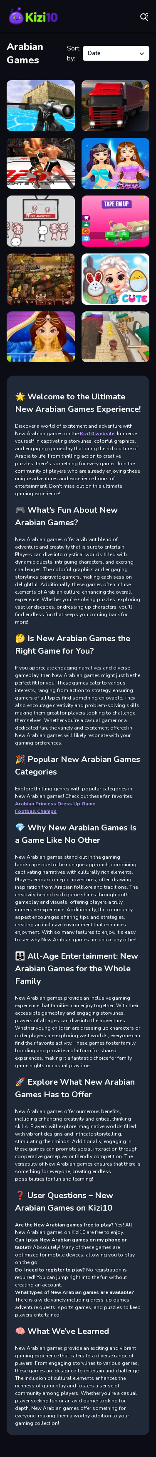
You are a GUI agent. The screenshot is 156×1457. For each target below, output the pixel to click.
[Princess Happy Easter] (116, 279)
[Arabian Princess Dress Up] (41, 337)
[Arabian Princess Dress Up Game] (116, 163)
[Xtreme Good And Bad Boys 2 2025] (41, 105)
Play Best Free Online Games (33, 16)
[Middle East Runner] (116, 337)
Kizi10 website (97, 433)
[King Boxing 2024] (41, 163)
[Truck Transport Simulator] (116, 105)
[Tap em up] (116, 221)
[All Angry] (41, 221)
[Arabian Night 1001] (41, 279)
